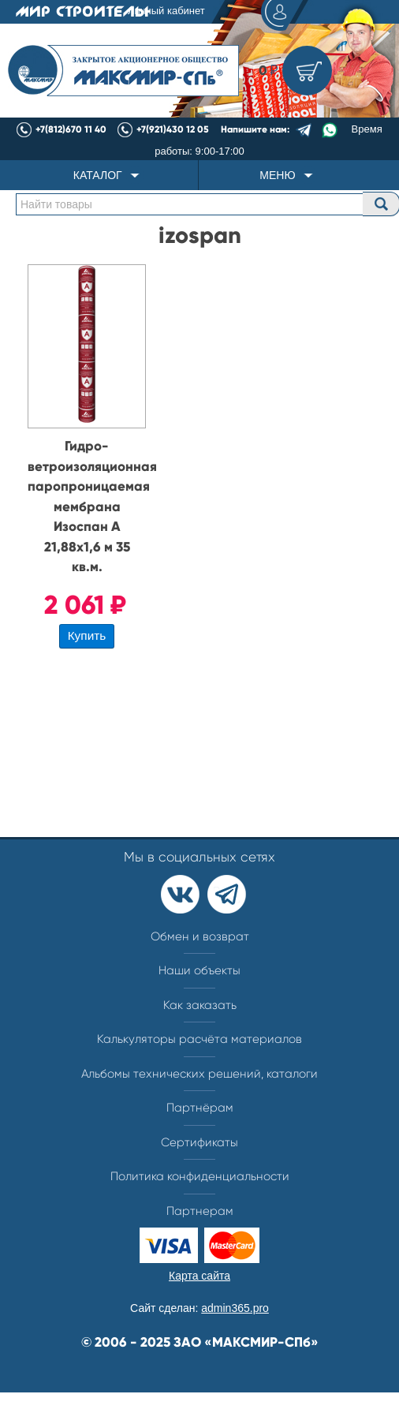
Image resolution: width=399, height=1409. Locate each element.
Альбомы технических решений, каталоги (199, 1074)
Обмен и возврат (200, 936)
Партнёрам (199, 1108)
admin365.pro (235, 1308)
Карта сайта (199, 1275)
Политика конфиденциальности (199, 1176)
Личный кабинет (216, 12)
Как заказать (200, 1005)
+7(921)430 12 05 (172, 129)
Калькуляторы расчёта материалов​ (199, 1039)
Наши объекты (199, 970)
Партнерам (199, 1211)
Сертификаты (199, 1142)
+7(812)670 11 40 (70, 129)
